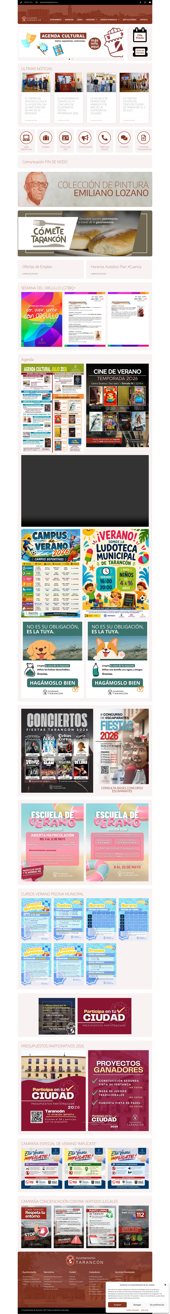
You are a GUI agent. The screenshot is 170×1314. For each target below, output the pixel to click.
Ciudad (80, 20)
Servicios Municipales (109, 20)
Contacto (144, 20)
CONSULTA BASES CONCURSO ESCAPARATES (122, 789)
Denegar (137, 1305)
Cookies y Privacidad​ (132, 1310)
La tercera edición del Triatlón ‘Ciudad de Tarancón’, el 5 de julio (134, 104)
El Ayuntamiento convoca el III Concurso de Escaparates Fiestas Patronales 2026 (68, 106)
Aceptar (117, 1305)
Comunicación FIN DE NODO (45, 162)
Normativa (69, 20)
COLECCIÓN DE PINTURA (103, 185)
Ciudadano (91, 20)
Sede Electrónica (129, 20)
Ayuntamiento (56, 20)
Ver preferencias (157, 1305)
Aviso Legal (144, 1310)
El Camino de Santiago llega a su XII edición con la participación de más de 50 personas (36, 106)
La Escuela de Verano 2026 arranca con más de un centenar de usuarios (99, 106)
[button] (165, 1285)
